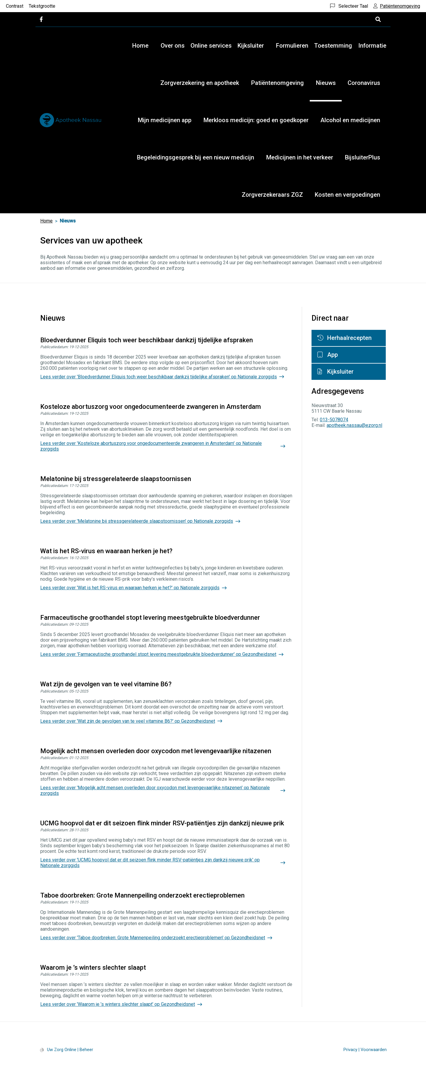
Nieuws (326, 82)
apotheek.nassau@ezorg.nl (354, 425)
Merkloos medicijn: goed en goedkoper (256, 120)
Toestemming (333, 45)
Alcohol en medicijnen (350, 120)
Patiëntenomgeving (277, 82)
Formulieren (292, 45)
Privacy (350, 1049)
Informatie (372, 45)
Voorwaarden (374, 1049)
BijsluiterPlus (362, 157)
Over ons (173, 45)
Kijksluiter (251, 45)
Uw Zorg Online (61, 1049)
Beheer (86, 1049)
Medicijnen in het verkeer (299, 157)
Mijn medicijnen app (164, 120)
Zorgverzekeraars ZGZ (272, 194)
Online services (211, 45)
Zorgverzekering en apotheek (199, 82)
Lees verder (158, 377)
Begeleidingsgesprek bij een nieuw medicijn (195, 157)
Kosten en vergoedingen (347, 194)
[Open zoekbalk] (378, 19)
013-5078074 (334, 419)
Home (140, 45)
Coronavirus (364, 82)
